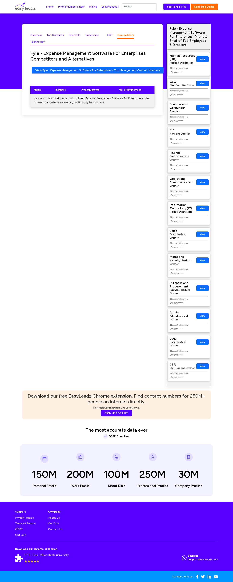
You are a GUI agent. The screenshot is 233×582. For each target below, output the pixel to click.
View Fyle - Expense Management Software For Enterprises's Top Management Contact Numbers (98, 70)
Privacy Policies (24, 517)
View (202, 59)
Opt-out (20, 534)
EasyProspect (110, 6)
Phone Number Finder (71, 6)
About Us (54, 517)
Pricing (93, 6)
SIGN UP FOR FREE (116, 413)
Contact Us (55, 529)
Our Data (53, 523)
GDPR (19, 529)
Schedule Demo (204, 6)
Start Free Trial (176, 6)
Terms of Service (25, 523)
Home (50, 6)
